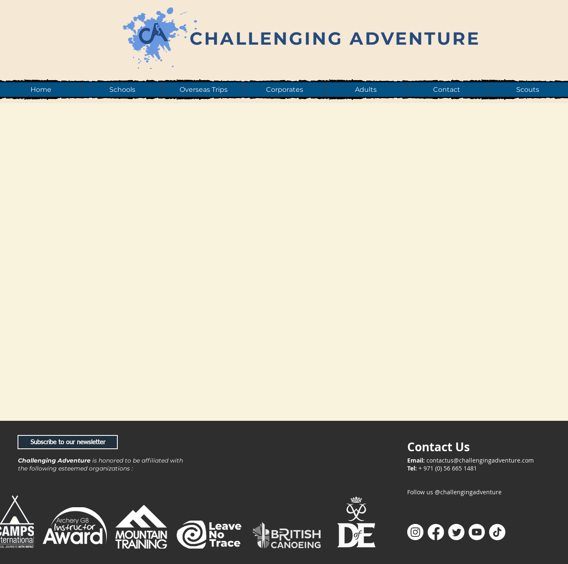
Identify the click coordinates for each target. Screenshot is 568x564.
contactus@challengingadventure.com (480, 460)
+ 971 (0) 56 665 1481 (447, 468)
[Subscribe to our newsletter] (68, 442)
